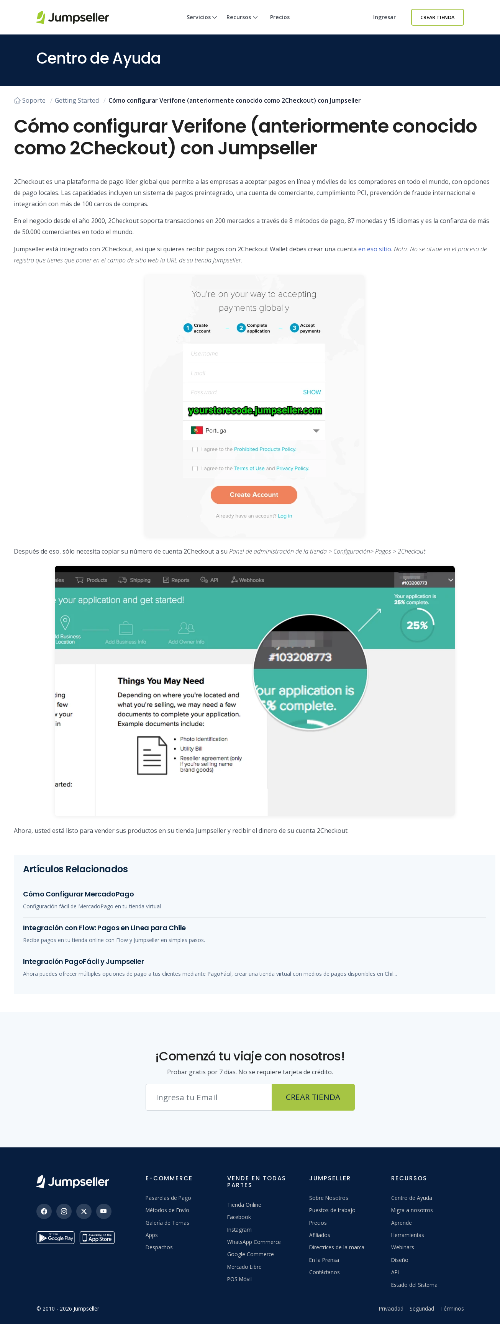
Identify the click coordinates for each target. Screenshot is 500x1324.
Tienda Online (244, 1204)
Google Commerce (250, 1254)
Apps (152, 1235)
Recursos (242, 23)
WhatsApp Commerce (254, 1241)
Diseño (399, 1259)
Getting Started (77, 100)
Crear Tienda (437, 17)
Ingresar (384, 17)
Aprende (401, 1222)
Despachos (159, 1247)
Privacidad (391, 1308)
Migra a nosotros (412, 1210)
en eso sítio (374, 249)
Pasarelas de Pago (168, 1197)
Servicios (202, 23)
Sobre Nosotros (328, 1197)
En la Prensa (324, 1259)
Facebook (239, 1217)
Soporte (30, 100)
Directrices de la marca (336, 1247)
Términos (452, 1308)
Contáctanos (324, 1272)
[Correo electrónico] (209, 1097)
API (395, 1272)
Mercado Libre (244, 1266)
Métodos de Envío (167, 1210)
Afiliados (319, 1235)
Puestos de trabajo (332, 1210)
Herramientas (407, 1235)
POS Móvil (239, 1279)
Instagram (239, 1229)
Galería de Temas (167, 1222)
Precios (280, 17)
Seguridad (422, 1308)
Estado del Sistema (414, 1284)
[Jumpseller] (72, 1181)
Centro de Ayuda (411, 1197)
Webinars (402, 1247)
